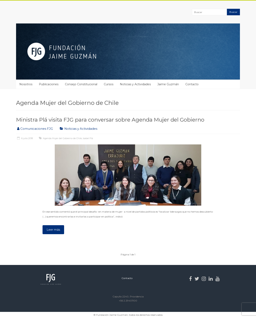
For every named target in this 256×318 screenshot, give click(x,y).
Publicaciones (48, 84)
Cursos (108, 84)
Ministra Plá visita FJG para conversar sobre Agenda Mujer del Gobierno (110, 119)
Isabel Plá (88, 138)
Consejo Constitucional (81, 84)
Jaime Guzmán (168, 84)
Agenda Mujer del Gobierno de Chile (62, 138)
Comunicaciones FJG (36, 129)
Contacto (192, 84)
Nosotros (25, 84)
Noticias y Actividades (135, 84)
